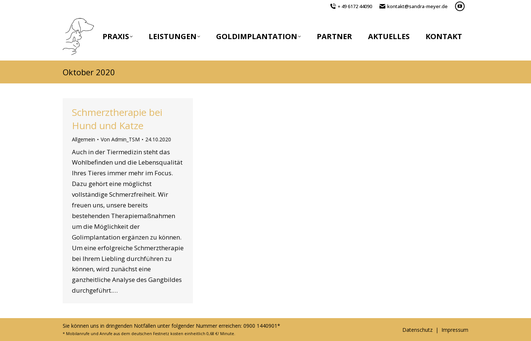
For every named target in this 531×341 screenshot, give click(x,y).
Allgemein (83, 139)
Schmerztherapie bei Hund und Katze (117, 119)
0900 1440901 (260, 325)
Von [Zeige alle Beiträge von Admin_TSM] (120, 139)
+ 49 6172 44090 (355, 6)
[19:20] (158, 139)
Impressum (454, 329)
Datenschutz (417, 329)
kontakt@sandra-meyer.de (417, 6)
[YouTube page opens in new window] (460, 6)
